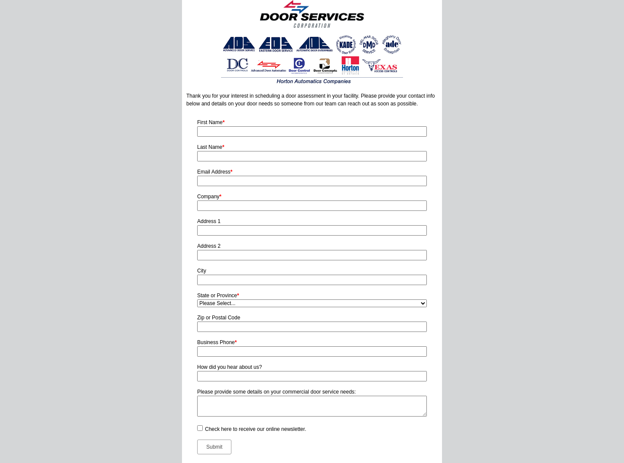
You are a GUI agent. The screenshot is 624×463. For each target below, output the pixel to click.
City (201, 271)
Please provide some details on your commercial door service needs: (276, 392)
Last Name (210, 147)
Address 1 (209, 221)
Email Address (214, 172)
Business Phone (217, 342)
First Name (210, 122)
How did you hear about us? (229, 367)
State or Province (218, 295)
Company (209, 197)
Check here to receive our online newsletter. (255, 429)
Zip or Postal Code (218, 318)
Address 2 (209, 246)
